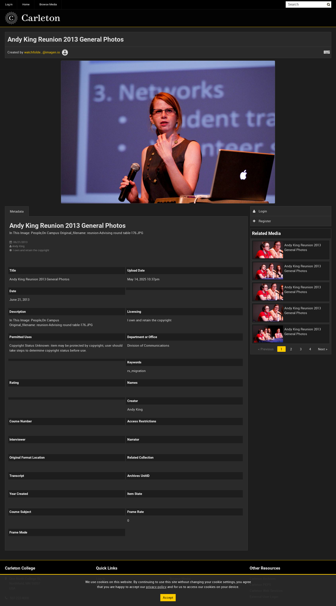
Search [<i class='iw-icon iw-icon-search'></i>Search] (328, 4)
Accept (168, 597)
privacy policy (156, 587)
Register (262, 221)
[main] (168, 293)
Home (26, 4)
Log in (8, 4)
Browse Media (48, 4)
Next (322, 349)
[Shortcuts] (327, 51)
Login (260, 211)
